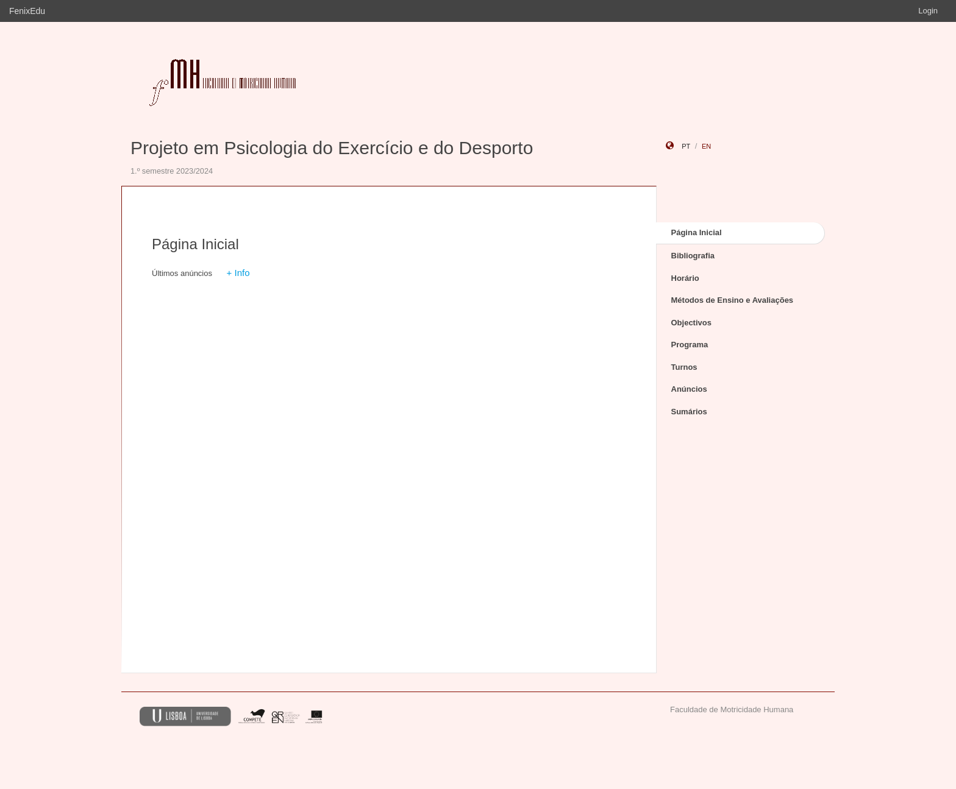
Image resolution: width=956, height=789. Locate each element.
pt (686, 146)
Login (928, 10)
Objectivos (691, 322)
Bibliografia (693, 255)
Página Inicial (696, 232)
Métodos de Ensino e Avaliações (732, 300)
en (706, 146)
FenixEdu (27, 11)
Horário (685, 278)
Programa (689, 344)
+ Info (238, 272)
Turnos (684, 367)
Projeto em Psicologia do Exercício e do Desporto (331, 148)
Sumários (689, 411)
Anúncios (689, 389)
